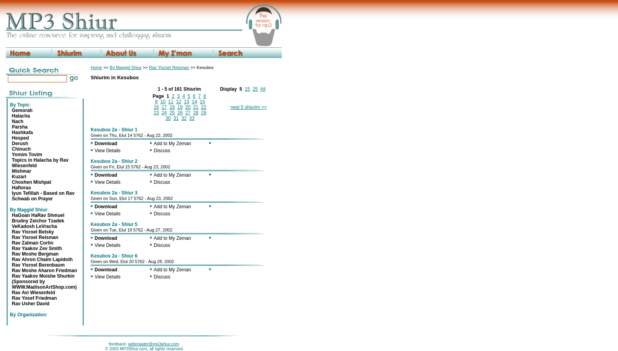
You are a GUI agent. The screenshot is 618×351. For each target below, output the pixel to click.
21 (195, 107)
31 (176, 118)
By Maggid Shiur (125, 67)
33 (191, 118)
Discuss (162, 150)
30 (168, 118)
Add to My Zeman (172, 143)
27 (187, 113)
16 (156, 107)
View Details (108, 150)
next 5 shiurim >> (249, 107)
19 (179, 107)
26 (179, 113)
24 (164, 113)
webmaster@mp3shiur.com (153, 344)
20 (187, 107)
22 (203, 107)
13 (186, 102)
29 (203, 113)
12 (178, 102)
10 (163, 102)
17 (164, 107)
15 (247, 89)
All (262, 89)
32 (183, 118)
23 (156, 113)
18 (172, 107)
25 (255, 89)
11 (170, 102)
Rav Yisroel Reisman (169, 67)
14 (194, 102)
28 (195, 113)
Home (96, 67)
